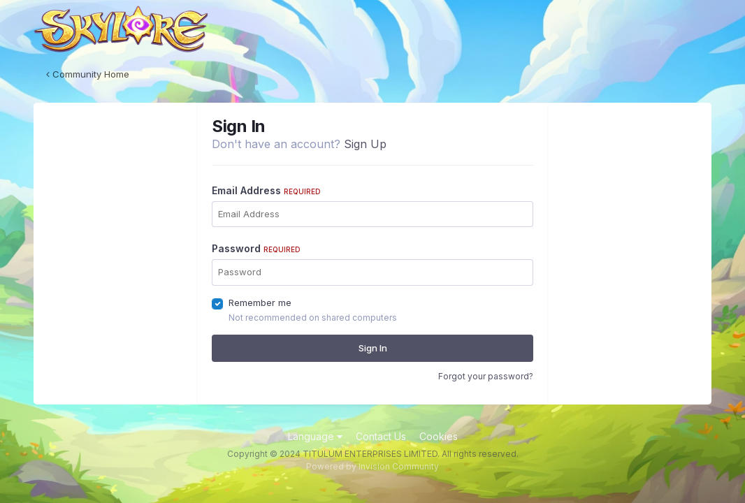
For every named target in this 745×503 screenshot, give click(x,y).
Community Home (87, 74)
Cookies (438, 436)
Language (315, 436)
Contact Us (381, 436)
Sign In (373, 347)
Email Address (266, 190)
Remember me (260, 302)
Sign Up (365, 144)
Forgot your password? (485, 376)
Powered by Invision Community (372, 466)
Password (256, 248)
